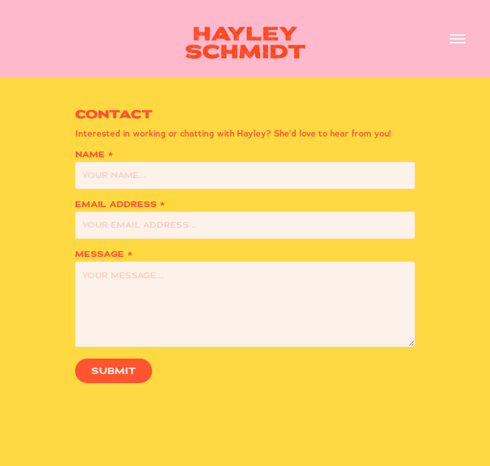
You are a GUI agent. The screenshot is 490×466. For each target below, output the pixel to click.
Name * (94, 155)
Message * (104, 254)
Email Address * (120, 204)
